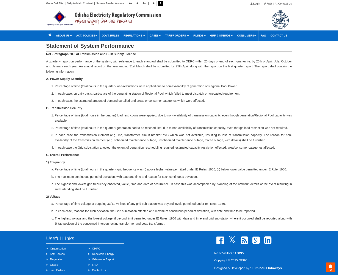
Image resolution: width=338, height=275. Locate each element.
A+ (144, 3)
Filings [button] (199, 35)
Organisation (58, 248)
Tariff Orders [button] (177, 35)
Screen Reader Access (110, 3)
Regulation (56, 259)
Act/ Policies (86, 35)
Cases (155, 35)
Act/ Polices (57, 254)
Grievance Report (103, 259)
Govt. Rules (110, 35)
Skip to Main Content (80, 3)
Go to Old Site (54, 3)
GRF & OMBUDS (221, 35)
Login (255, 3)
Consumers (246, 35)
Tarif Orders (57, 270)
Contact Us (283, 3)
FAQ (268, 3)
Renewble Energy (103, 254)
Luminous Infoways (267, 268)
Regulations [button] (134, 35)
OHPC (96, 248)
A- (130, 3)
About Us (64, 35)
